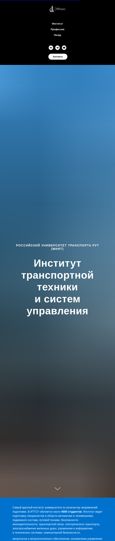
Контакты (58, 56)
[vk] (51, 47)
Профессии (57, 29)
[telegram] (57, 47)
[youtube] (64, 47)
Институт (57, 23)
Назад (57, 35)
